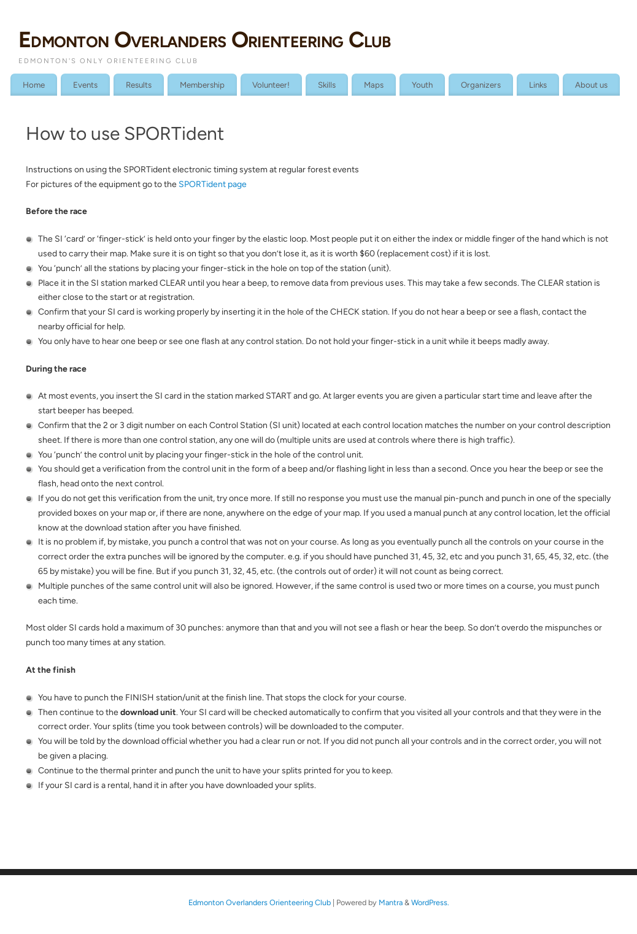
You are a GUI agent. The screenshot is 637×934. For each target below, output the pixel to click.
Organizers (481, 85)
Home (34, 85)
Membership (202, 85)
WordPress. (430, 902)
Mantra (391, 902)
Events (85, 85)
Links (538, 85)
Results (139, 85)
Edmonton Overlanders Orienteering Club (204, 39)
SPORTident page (213, 184)
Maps (374, 85)
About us (591, 85)
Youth (422, 85)
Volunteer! (271, 85)
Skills (327, 85)
